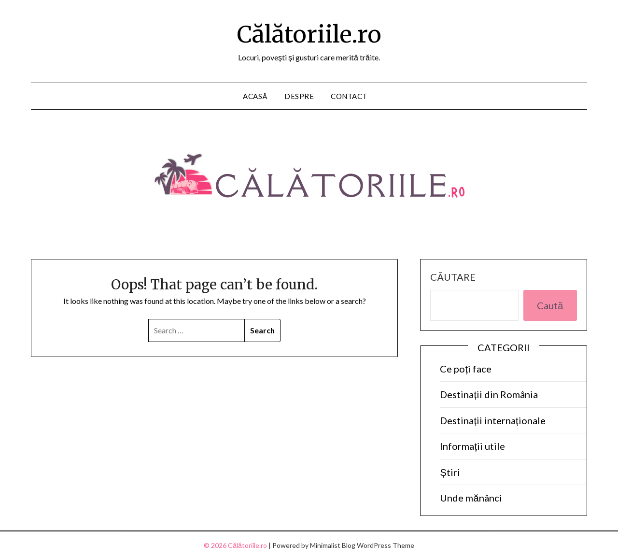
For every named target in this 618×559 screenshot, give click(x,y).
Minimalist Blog (332, 545)
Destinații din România (489, 394)
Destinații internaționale (492, 420)
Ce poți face (466, 368)
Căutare (452, 277)
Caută (550, 305)
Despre (299, 96)
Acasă (255, 96)
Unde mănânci (471, 497)
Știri (450, 472)
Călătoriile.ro (309, 34)
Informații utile (472, 446)
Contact (349, 96)
